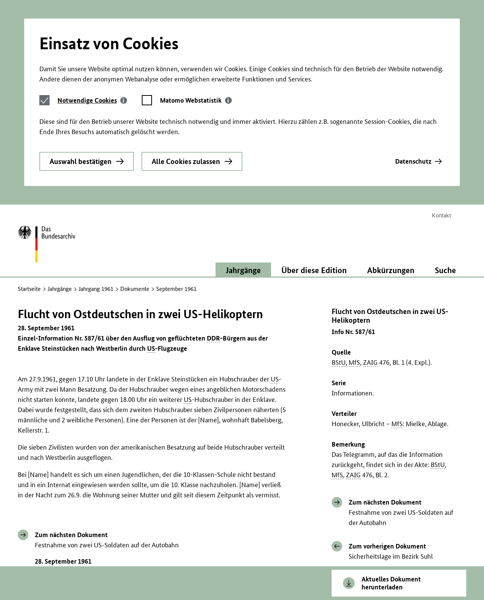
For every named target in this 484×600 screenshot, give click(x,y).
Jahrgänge (60, 198)
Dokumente (134, 198)
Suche (445, 180)
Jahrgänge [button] (243, 180)
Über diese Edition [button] (314, 180)
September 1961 (176, 198)
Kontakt (441, 125)
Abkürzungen (390, 180)
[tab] (92, 31)
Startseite (29, 198)
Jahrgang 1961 (96, 198)
